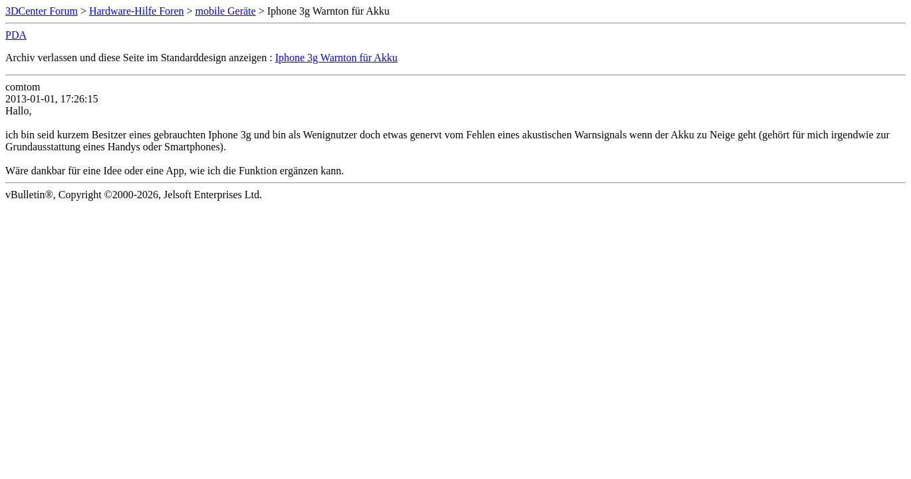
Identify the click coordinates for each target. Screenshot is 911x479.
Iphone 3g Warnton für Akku (336, 57)
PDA (16, 35)
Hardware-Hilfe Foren (136, 11)
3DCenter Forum (41, 11)
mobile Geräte (225, 11)
